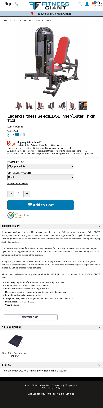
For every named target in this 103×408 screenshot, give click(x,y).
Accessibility (31, 385)
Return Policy (54, 388)
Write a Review (13, 131)
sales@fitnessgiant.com (83, 153)
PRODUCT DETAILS (10, 226)
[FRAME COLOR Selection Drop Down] (40, 166)
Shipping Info (71, 385)
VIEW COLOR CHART (17, 183)
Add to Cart (41, 205)
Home (5, 20)
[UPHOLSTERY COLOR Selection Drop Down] (40, 177)
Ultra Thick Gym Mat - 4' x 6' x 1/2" (15, 354)
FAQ (44, 388)
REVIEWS (6, 365)
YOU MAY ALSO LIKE (12, 327)
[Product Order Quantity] (18, 194)
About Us (44, 385)
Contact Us (57, 385)
